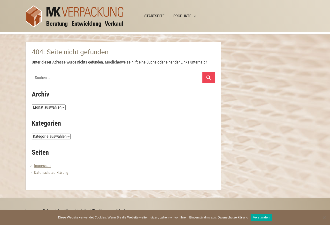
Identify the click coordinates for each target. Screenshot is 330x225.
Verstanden (261, 217)
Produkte (184, 16)
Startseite (154, 16)
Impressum (42, 165)
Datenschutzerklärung (51, 172)
